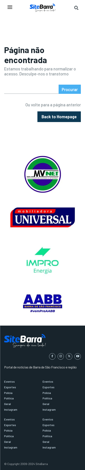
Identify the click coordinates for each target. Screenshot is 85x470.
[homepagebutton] (59, 116)
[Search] (70, 89)
